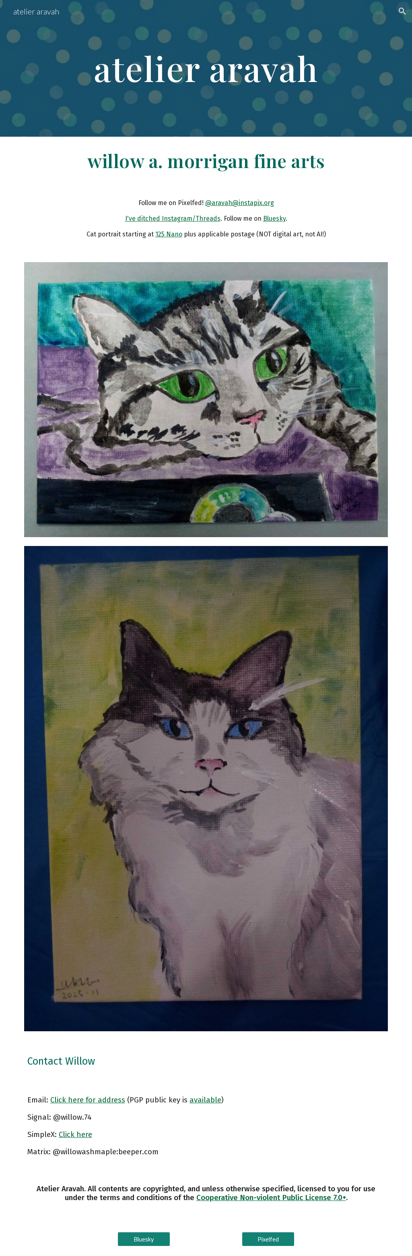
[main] (206, 68)
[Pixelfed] (268, 1239)
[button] (402, 11)
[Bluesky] (144, 1239)
